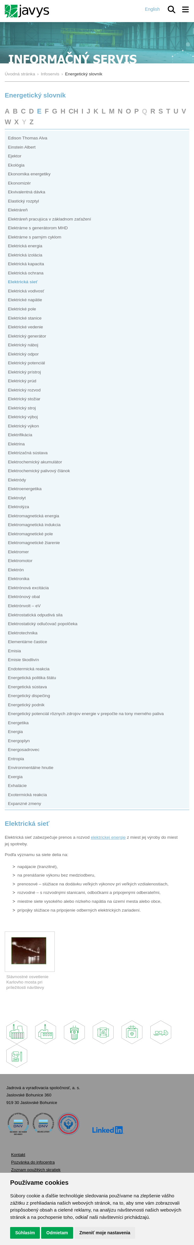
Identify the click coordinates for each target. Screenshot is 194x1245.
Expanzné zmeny (24, 803)
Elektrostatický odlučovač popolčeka (43, 623)
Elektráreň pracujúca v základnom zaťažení (49, 219)
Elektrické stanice (24, 318)
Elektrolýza (18, 506)
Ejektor (15, 156)
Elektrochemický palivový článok (39, 470)
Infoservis (50, 74)
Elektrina (16, 444)
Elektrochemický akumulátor (35, 462)
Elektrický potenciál (26, 363)
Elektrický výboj (23, 416)
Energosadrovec (24, 749)
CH (73, 111)
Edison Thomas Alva (27, 138)
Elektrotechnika (22, 633)
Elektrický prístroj (24, 372)
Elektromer (18, 551)
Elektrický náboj (23, 345)
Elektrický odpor (23, 354)
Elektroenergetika (24, 488)
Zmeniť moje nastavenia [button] (104, 1232)
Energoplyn (19, 740)
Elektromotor (20, 560)
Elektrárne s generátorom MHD (38, 228)
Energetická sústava (27, 686)
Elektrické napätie (25, 299)
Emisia (14, 651)
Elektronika (18, 578)
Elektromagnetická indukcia (34, 524)
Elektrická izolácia (25, 255)
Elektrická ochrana (25, 273)
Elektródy (17, 480)
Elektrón (16, 569)
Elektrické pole (22, 309)
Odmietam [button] (57, 1232)
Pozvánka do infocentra (33, 1162)
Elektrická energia (25, 246)
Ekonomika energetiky (29, 174)
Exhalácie (17, 785)
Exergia (15, 776)
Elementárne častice (27, 641)
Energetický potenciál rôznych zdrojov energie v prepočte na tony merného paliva (86, 713)
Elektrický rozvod (24, 390)
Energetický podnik (26, 704)
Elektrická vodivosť (26, 291)
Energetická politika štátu (32, 677)
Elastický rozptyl (23, 201)
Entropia (16, 758)
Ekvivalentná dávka (26, 192)
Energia (15, 731)
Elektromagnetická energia (33, 516)
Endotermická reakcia (28, 669)
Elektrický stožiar (24, 398)
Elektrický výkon (23, 426)
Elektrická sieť (23, 281)
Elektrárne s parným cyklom (34, 237)
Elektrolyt (17, 498)
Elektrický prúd (22, 381)
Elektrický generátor (27, 336)
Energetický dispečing (29, 695)
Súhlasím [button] (25, 1232)
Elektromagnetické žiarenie (34, 542)
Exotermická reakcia (27, 794)
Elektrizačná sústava (27, 452)
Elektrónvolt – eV (24, 605)
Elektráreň (18, 210)
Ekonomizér (19, 183)
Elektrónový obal (24, 596)
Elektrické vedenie (25, 327)
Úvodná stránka (20, 74)
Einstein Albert (21, 147)
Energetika (18, 722)
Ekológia (16, 165)
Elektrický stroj (22, 408)
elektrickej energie (108, 837)
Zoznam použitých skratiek (35, 1169)
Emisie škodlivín (23, 659)
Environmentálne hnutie (30, 767)
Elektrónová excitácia (28, 587)
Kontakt (18, 1154)
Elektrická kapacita (26, 263)
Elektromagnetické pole (30, 533)
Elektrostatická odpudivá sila (35, 615)
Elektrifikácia (20, 434)
